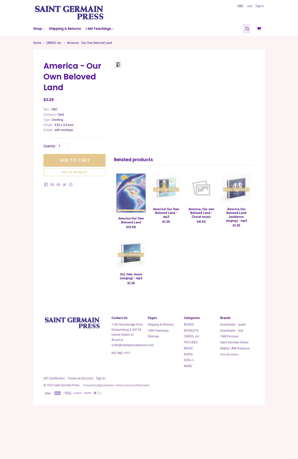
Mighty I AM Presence (235, 394)
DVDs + (189, 406)
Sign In (100, 424)
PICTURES (191, 388)
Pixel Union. (143, 431)
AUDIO (188, 400)
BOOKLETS (191, 376)
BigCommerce (105, 431)
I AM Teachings (99, 28)
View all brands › (229, 400)
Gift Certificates (54, 424)
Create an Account (80, 424)
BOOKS (189, 370)
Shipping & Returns (65, 28)
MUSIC (188, 394)
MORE (188, 412)
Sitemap (153, 382)
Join (249, 6)
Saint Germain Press (66, 431)
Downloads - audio (233, 370)
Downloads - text (231, 376)
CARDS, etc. (192, 382)
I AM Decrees (229, 382)
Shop (38, 28)
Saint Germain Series (234, 388)
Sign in (259, 6)
